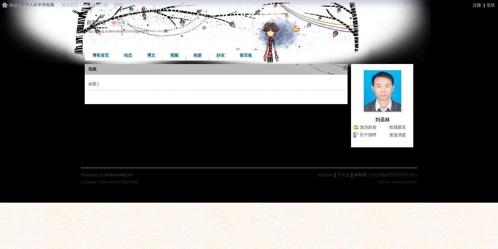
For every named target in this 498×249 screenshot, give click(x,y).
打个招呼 (368, 134)
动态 (128, 55)
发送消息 (397, 134)
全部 (92, 84)
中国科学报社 (128, 182)
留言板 (246, 55)
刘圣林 (382, 119)
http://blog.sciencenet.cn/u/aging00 (117, 31)
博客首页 (100, 55)
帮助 (119, 4)
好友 (220, 55)
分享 (121, 22)
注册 (476, 4)
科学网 (360, 175)
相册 (197, 55)
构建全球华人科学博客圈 (31, 4)
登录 (490, 4)
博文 (151, 55)
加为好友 (368, 127)
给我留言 (397, 127)
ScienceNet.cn (118, 175)
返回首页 (70, 4)
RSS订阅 (99, 4)
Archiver (325, 175)
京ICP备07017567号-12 (392, 175)
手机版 (343, 175)
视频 (174, 55)
